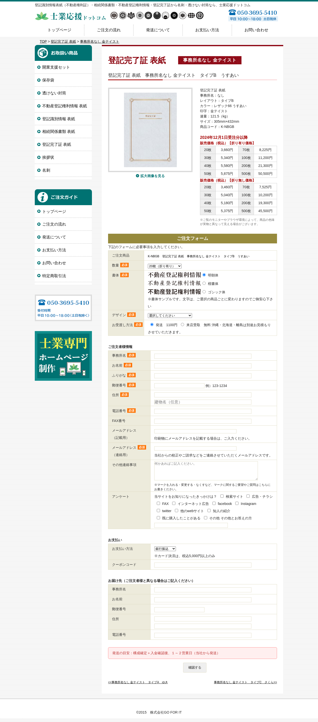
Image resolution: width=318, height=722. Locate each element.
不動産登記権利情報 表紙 (64, 106)
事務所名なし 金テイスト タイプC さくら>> (245, 686)
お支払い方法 (207, 30)
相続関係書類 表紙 (58, 131)
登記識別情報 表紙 (58, 119)
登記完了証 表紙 (63, 41)
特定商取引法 (54, 276)
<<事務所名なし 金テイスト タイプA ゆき (138, 686)
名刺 (46, 170)
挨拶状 (48, 157)
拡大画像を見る (152, 176)
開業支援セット (56, 67)
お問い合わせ (256, 30)
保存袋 (48, 80)
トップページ (59, 30)
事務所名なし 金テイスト (99, 41)
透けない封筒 (54, 93)
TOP (43, 41)
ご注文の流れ (109, 30)
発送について (158, 30)
